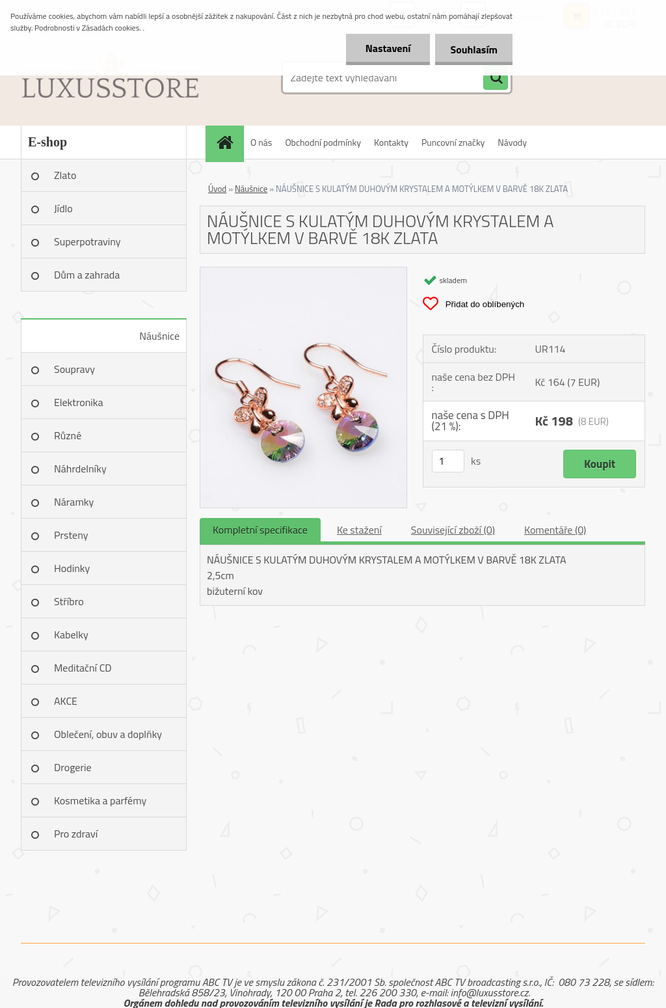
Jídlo (63, 208)
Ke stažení (359, 530)
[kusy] (448, 461)
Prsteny (71, 535)
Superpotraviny (87, 241)
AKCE (65, 701)
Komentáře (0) (555, 530)
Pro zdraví (76, 833)
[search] (495, 78)
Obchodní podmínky (323, 142)
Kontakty (391, 142)
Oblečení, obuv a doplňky (108, 734)
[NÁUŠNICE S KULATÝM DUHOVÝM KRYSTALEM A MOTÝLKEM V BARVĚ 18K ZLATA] (303, 272)
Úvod (217, 188)
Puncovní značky (453, 142)
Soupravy (74, 369)
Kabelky (71, 634)
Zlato (65, 175)
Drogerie (73, 767)
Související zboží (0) (453, 530)
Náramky (74, 502)
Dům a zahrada (87, 274)
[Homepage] (229, 142)
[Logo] (110, 77)
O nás (261, 142)
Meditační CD (83, 667)
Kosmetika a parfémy (100, 800)
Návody (512, 142)
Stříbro (69, 601)
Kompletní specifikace (260, 530)
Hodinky (72, 568)
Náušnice (159, 336)
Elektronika (78, 402)
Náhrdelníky (80, 468)
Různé (67, 435)
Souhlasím (472, 49)
